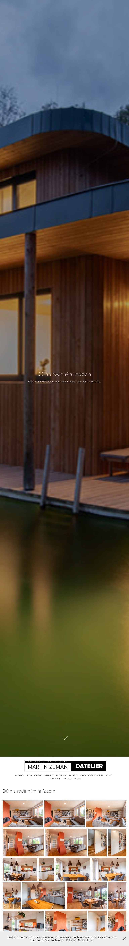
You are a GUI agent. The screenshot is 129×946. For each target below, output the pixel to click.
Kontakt (67, 778)
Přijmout (71, 940)
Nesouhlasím (85, 940)
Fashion (73, 775)
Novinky (19, 775)
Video (109, 775)
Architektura (34, 775)
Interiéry (49, 775)
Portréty (61, 775)
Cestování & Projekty (91, 775)
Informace (54, 778)
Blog (77, 778)
